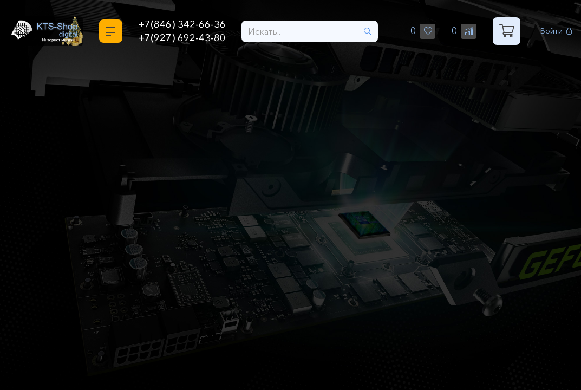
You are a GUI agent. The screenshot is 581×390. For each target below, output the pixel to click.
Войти (556, 31)
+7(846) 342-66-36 (182, 24)
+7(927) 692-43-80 (182, 38)
